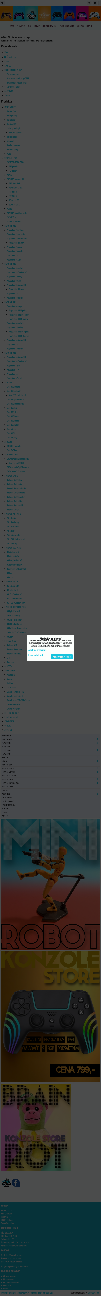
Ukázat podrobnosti (35, 655)
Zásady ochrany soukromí (37, 649)
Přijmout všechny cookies (62, 656)
